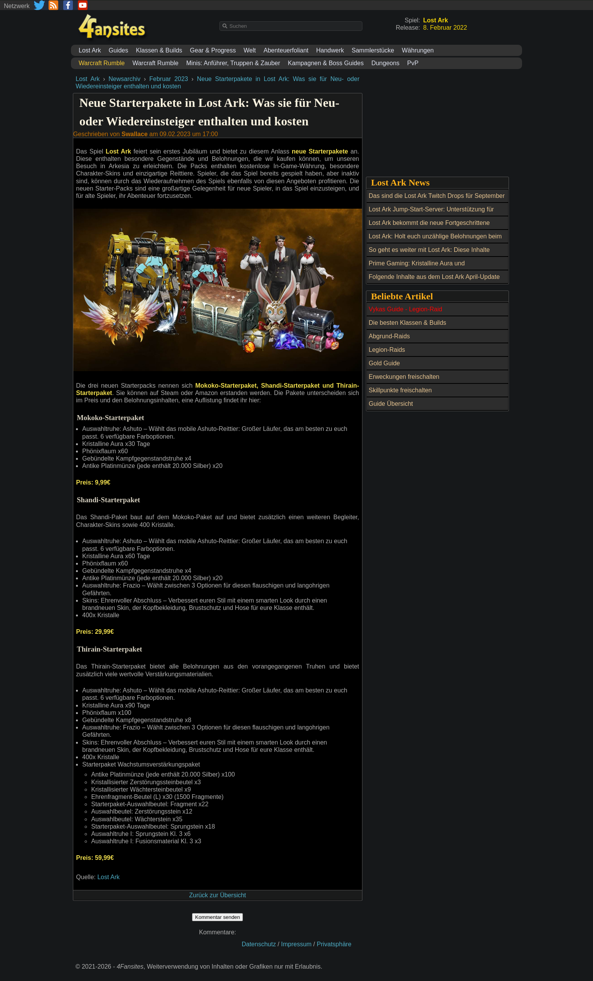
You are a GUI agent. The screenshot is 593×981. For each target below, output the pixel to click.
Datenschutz (259, 944)
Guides (118, 50)
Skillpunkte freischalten (400, 390)
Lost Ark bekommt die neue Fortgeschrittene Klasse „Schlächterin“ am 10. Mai (429, 227)
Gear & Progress (213, 50)
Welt (250, 50)
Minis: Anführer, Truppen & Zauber (233, 63)
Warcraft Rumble (155, 63)
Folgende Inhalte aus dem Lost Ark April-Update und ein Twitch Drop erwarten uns (434, 281)
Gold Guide (384, 363)
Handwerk (330, 50)
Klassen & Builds (159, 50)
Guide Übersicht (391, 403)
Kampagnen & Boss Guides (326, 63)
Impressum (296, 944)
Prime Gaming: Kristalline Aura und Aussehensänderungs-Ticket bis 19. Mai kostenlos (437, 267)
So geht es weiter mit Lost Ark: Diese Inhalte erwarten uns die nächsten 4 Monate (429, 254)
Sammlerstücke (373, 50)
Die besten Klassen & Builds (407, 322)
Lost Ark (90, 50)
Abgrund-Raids (389, 336)
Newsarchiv (125, 79)
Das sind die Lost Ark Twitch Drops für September (437, 195)
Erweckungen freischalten (404, 376)
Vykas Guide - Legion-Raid (405, 309)
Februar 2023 (168, 79)
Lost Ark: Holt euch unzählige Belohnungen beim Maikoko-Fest (435, 240)
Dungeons (385, 63)
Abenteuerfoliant (285, 50)
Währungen (418, 50)
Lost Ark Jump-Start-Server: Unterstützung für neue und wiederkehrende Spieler (431, 213)
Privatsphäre (334, 944)
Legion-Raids (387, 349)
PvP (412, 63)
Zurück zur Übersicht (217, 895)
